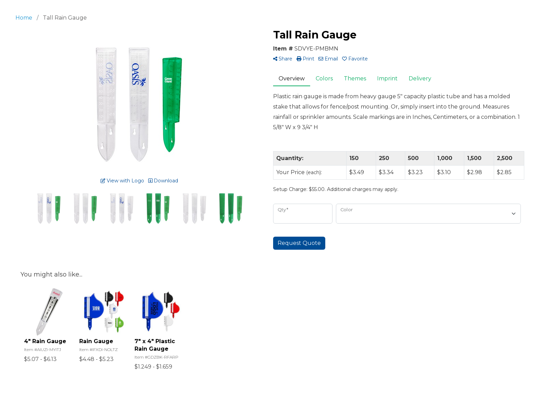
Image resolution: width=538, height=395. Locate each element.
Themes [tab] (355, 78)
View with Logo (122, 181)
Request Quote (299, 243)
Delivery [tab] (420, 78)
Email (328, 59)
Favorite (355, 59)
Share (282, 59)
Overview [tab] (292, 78)
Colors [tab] (324, 78)
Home (23, 17)
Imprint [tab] (387, 78)
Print (305, 59)
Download (163, 181)
